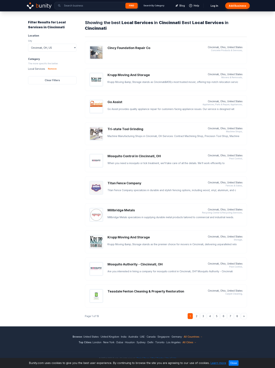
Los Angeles (173, 342)
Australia (133, 336)
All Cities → (189, 342)
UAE (142, 336)
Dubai (119, 342)
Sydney (141, 342)
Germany (177, 336)
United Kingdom (110, 336)
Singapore (163, 336)
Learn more (218, 363)
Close (233, 363)
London (97, 342)
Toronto (160, 342)
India (123, 336)
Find (131, 5)
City (30, 41)
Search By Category (153, 5)
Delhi (150, 342)
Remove (52, 68)
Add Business (237, 5)
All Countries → (193, 336)
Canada (151, 336)
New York (109, 342)
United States (91, 336)
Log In (214, 5)
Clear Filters (52, 80)
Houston (130, 342)
